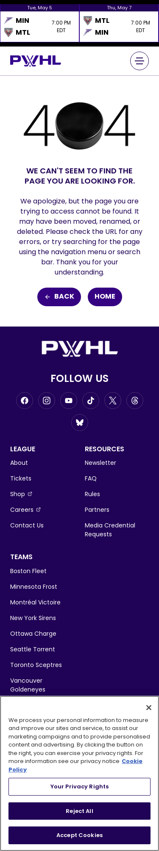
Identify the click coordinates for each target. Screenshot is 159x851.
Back (59, 297)
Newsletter (100, 462)
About (19, 462)
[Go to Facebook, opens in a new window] (24, 400)
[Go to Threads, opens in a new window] (134, 400)
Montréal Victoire (35, 602)
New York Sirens (33, 618)
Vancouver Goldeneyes (27, 685)
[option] (39, 23)
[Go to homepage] (35, 60)
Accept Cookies (79, 835)
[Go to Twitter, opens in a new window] (112, 400)
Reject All (79, 811)
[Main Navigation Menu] (139, 61)
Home (105, 297)
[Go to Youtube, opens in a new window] (68, 400)
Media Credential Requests (110, 529)
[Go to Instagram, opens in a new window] (46, 400)
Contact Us (27, 525)
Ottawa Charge (33, 633)
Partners (97, 509)
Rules (92, 494)
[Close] (148, 707)
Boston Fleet (28, 571)
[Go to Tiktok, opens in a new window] (90, 400)
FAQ (91, 478)
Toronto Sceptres (36, 665)
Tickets (20, 478)
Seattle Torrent (32, 649)
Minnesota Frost (33, 586)
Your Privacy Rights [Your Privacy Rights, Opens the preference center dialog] (79, 786)
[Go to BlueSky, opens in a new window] (79, 422)
